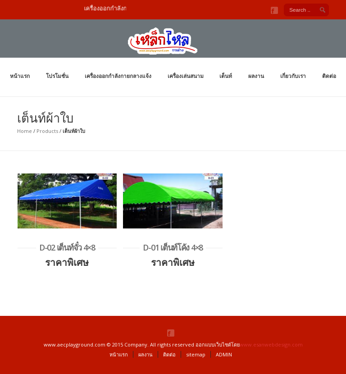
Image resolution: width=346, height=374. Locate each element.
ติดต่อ (329, 76)
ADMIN (224, 354)
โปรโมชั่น (57, 76)
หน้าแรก (20, 76)
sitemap (195, 354)
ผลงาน (256, 76)
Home (24, 131)
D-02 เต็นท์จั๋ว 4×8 (67, 247)
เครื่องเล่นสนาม (186, 76)
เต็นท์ (225, 76)
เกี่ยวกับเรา (293, 76)
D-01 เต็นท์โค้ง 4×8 (173, 247)
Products (47, 131)
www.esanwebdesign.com (271, 344)
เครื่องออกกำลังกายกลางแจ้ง (118, 76)
